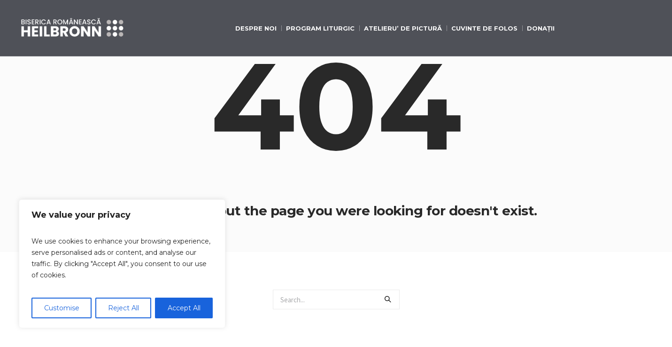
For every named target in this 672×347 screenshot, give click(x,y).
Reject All (123, 308)
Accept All (184, 308)
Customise (61, 308)
